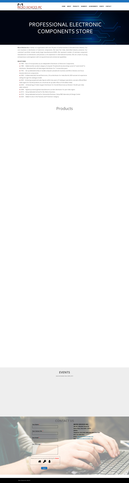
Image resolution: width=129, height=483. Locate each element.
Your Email (45, 439)
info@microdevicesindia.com (85, 436)
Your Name (45, 426)
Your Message (45, 445)
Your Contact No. (45, 432)
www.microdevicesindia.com (85, 438)
